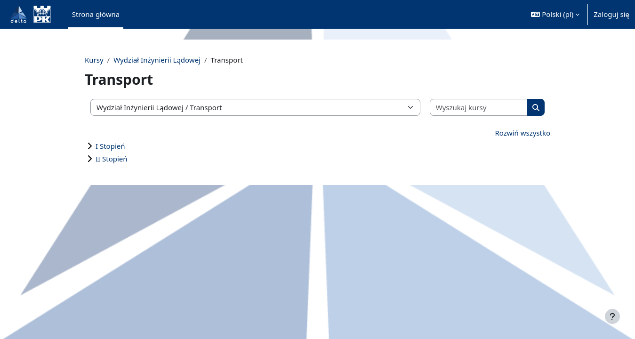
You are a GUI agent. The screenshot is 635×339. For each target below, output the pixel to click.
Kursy (101, 60)
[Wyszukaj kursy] (473, 107)
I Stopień (118, 146)
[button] (555, 14)
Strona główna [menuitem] (96, 14)
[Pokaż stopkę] (612, 316)
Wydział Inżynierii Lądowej (164, 60)
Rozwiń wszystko (515, 132)
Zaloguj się (611, 14)
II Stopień (119, 158)
